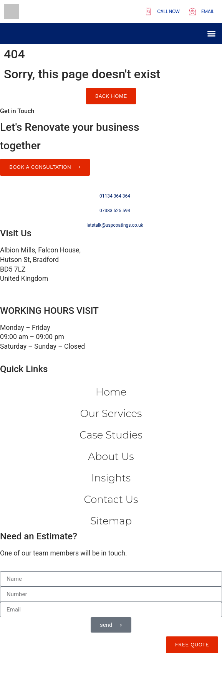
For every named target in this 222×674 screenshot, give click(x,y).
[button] (212, 33)
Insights (111, 478)
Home (111, 392)
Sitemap (111, 521)
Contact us (111, 499)
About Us (111, 456)
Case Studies (111, 435)
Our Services (111, 413)
